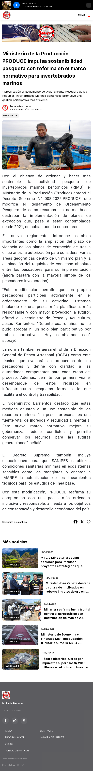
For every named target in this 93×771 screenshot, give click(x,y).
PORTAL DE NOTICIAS (17, 750)
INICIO (8, 730)
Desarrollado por (13, 765)
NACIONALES (10, 115)
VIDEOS (9, 744)
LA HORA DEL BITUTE (52, 737)
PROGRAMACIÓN (14, 737)
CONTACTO (47, 730)
